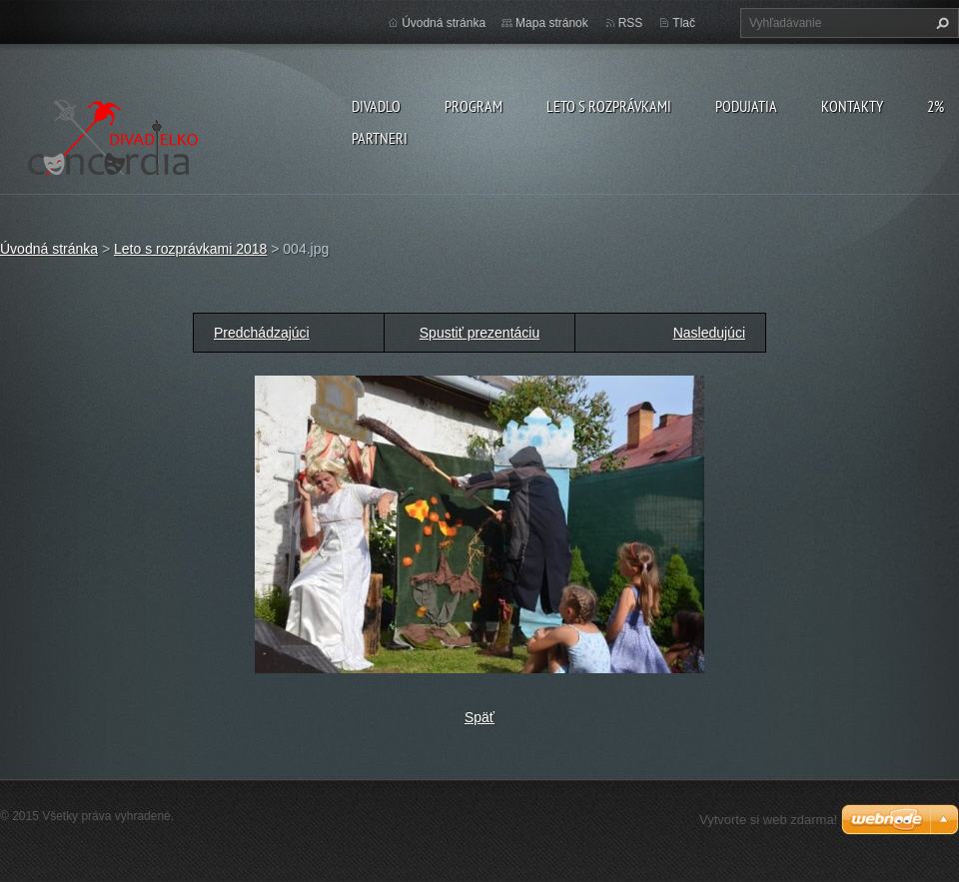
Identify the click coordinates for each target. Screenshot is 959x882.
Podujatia (746, 106)
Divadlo (376, 106)
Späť (479, 717)
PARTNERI (380, 138)
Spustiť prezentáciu (479, 333)
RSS (630, 23)
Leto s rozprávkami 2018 (190, 249)
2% (935, 106)
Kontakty (852, 106)
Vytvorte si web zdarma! (768, 819)
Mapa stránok (551, 23)
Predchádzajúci (262, 333)
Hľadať (940, 23)
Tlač (683, 23)
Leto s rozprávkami (608, 106)
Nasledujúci (709, 333)
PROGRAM (473, 106)
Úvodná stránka (443, 23)
